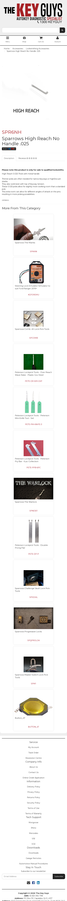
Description (9, 158)
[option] (33, 87)
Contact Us (33, 772)
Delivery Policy (33, 787)
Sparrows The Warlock (26, 502)
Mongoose (33, 822)
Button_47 (20, 718)
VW (33, 838)
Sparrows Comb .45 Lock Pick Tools (32, 329)
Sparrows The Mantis (25, 242)
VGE (34, 844)
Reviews (27, 158)
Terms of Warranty (33, 813)
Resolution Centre (33, 758)
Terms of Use (33, 808)
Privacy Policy (33, 792)
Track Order (33, 753)
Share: (9, 149)
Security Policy (33, 803)
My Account (33, 747)
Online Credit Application (33, 778)
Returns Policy (33, 797)
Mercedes (33, 833)
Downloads (33, 853)
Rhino (33, 828)
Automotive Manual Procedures (33, 864)
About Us (33, 767)
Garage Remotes (33, 858)
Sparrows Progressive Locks (28, 631)
